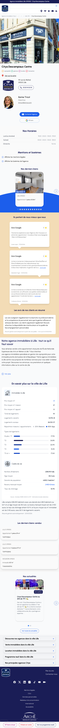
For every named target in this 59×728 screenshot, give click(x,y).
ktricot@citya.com (25, 103)
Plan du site (50, 671)
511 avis (29, 120)
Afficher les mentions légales (13, 157)
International (29, 703)
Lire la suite (43, 267)
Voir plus (6, 374)
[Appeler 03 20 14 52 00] (26, 87)
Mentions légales (29, 690)
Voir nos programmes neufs (45, 725)
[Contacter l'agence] (29, 114)
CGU (29, 693)
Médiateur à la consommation (29, 700)
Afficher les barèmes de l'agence (15, 161)
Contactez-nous (51, 674)
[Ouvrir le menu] (56, 6)
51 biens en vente (26, 725)
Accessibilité (29, 707)
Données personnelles (29, 697)
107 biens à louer (10, 725)
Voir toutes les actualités (29, 631)
